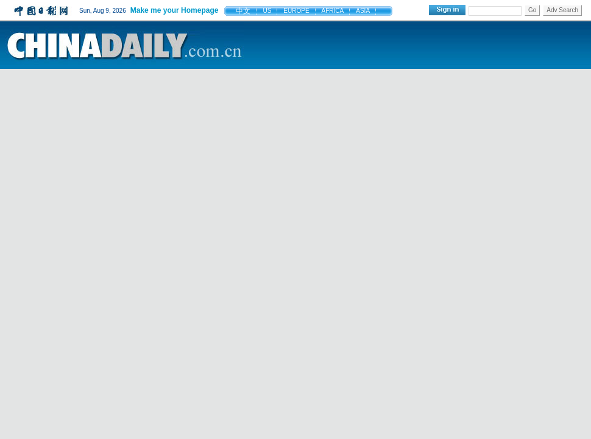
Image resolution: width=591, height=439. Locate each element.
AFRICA (333, 10)
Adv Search (562, 10)
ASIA (363, 10)
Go (532, 10)
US (267, 10)
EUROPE (296, 10)
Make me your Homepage (174, 10)
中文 (243, 11)
